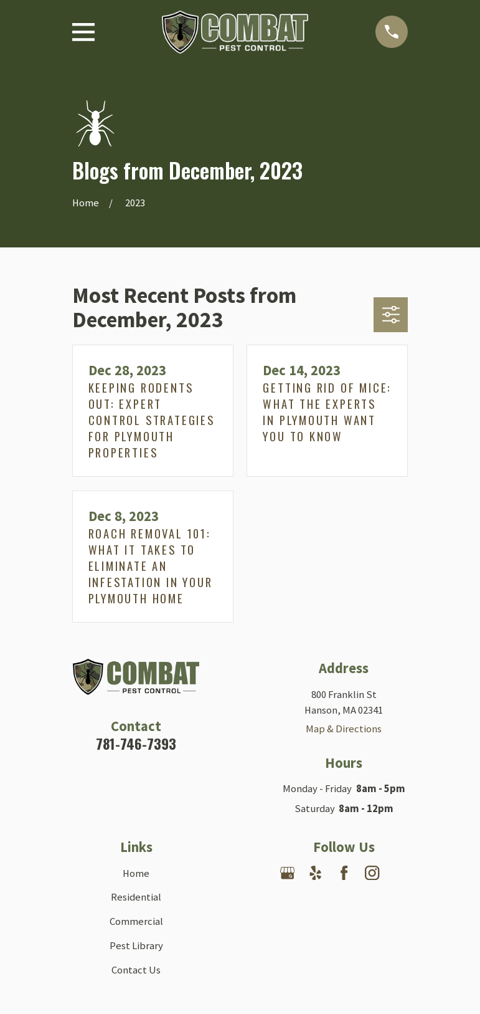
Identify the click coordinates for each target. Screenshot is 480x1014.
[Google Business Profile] (287, 873)
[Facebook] (344, 873)
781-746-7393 (136, 743)
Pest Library (136, 945)
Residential (136, 897)
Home (136, 873)
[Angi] (344, 901)
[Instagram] (372, 873)
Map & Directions (344, 728)
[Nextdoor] (400, 873)
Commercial (136, 921)
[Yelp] (315, 873)
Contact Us (136, 970)
